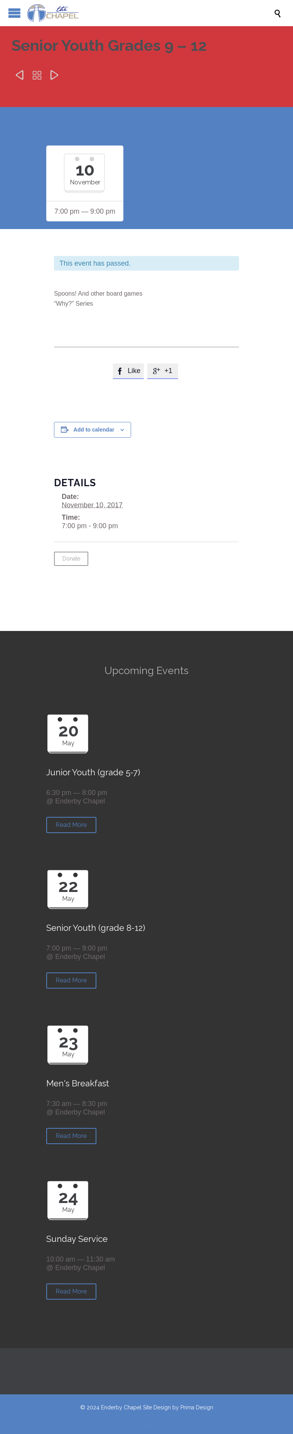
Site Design (157, 1407)
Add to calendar (94, 430)
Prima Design (196, 1407)
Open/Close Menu (14, 13)
